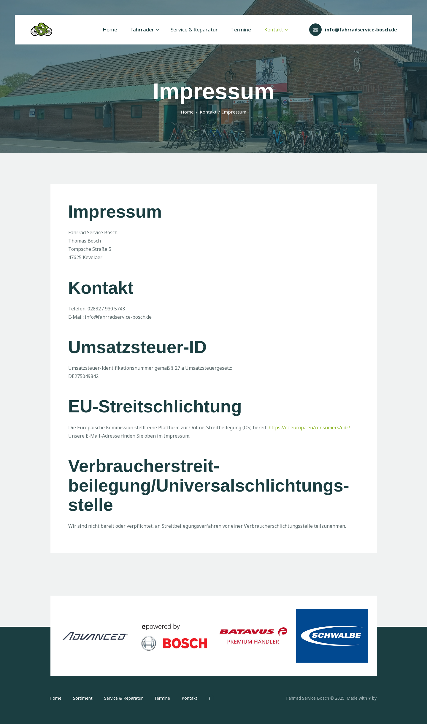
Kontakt (208, 111)
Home (187, 111)
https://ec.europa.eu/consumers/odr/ (309, 427)
